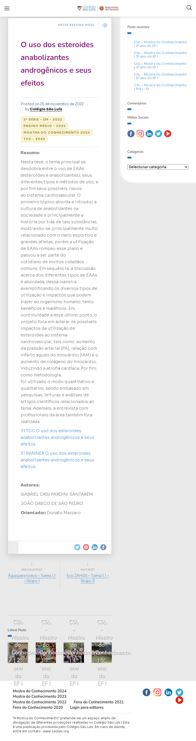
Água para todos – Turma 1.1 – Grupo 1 (32, 578)
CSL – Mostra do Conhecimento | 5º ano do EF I (160, 76)
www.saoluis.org (56, 731)
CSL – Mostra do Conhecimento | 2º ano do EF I (160, 44)
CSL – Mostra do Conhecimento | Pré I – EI (160, 87)
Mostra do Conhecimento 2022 (56, 132)
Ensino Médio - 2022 (44, 126)
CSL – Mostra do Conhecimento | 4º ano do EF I (160, 65)
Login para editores (87, 707)
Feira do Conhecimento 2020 (38, 707)
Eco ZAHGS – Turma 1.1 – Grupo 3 (88, 578)
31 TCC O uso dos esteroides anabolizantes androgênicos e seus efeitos (57, 437)
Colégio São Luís (46, 109)
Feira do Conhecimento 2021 (99, 702)
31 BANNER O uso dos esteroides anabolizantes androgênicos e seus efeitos (57, 460)
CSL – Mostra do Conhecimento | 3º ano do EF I (160, 55)
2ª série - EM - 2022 (42, 119)
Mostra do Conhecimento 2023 (39, 696)
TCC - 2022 (34, 139)
